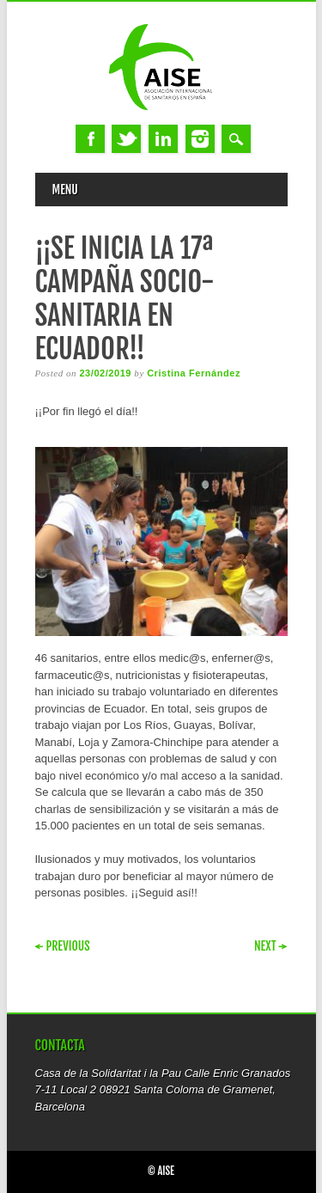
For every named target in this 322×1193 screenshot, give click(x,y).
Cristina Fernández (193, 373)
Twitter (126, 139)
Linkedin (163, 139)
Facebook (90, 139)
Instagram (200, 139)
